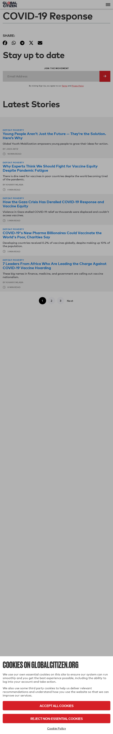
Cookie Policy (56, 728)
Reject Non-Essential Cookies (56, 718)
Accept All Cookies (56, 705)
